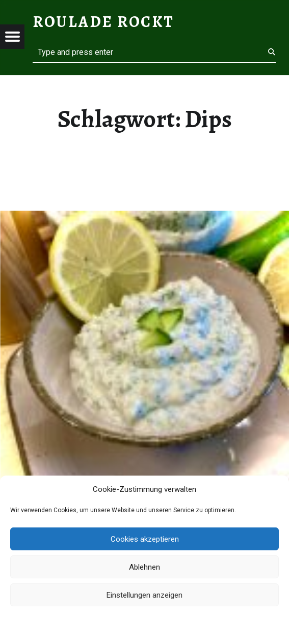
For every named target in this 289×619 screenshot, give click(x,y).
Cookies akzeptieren (145, 539)
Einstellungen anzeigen (144, 595)
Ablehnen (144, 567)
